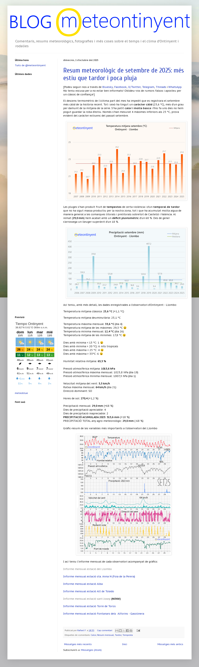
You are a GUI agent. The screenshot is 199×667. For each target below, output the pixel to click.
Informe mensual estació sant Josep (86, 598)
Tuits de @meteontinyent (30, 65)
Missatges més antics (170, 644)
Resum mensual (105, 635)
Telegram (148, 87)
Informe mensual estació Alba (83, 584)
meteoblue (21, 393)
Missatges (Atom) (91, 650)
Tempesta (128, 635)
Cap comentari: (105, 630)
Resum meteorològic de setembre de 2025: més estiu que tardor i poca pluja (123, 74)
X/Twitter (134, 87)
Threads (161, 87)
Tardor (118, 635)
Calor (93, 635)
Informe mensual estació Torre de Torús (89, 606)
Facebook (120, 87)
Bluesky (107, 87)
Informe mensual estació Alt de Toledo (88, 591)
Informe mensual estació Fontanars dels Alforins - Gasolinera (103, 613)
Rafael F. (82, 630)
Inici (124, 644)
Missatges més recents (78, 644)
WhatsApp (175, 87)
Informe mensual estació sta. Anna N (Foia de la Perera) (99, 576)
